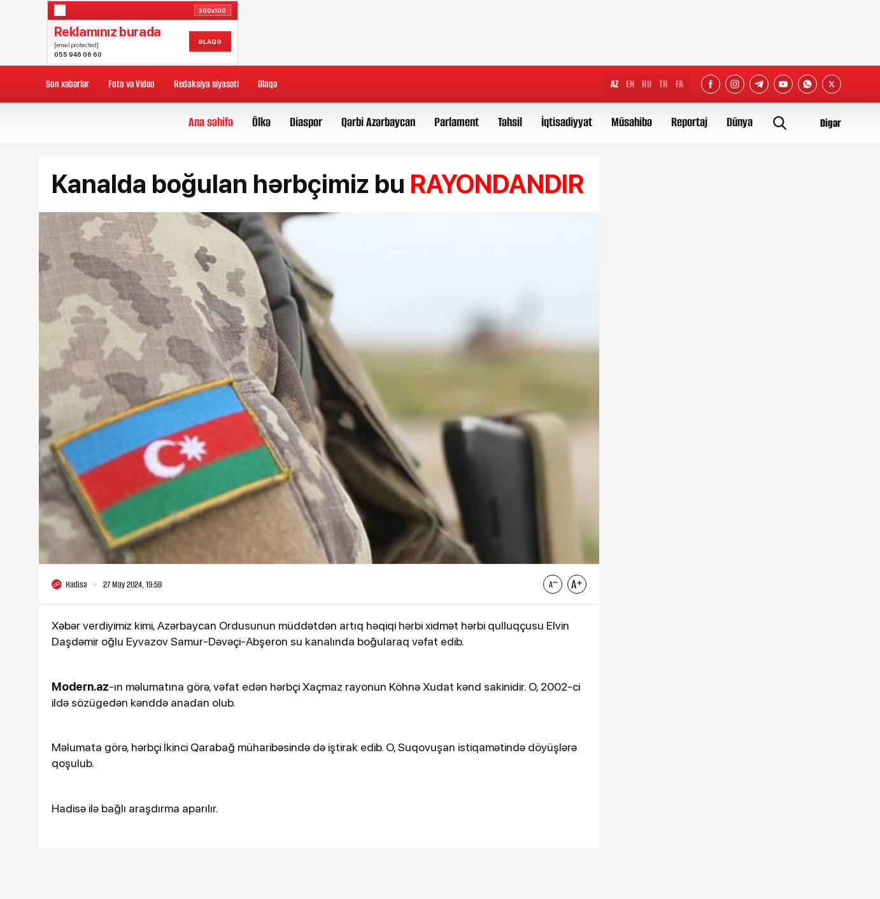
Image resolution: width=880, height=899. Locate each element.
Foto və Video (131, 83)
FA (679, 83)
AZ (614, 83)
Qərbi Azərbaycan (378, 122)
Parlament (456, 122)
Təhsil (510, 122)
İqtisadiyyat (566, 122)
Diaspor (306, 122)
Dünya (740, 122)
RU (646, 83)
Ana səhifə (210, 122)
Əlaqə (267, 83)
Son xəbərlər (67, 83)
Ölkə (261, 122)
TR (663, 83)
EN (630, 83)
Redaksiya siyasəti (206, 83)
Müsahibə (631, 122)
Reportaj (689, 122)
